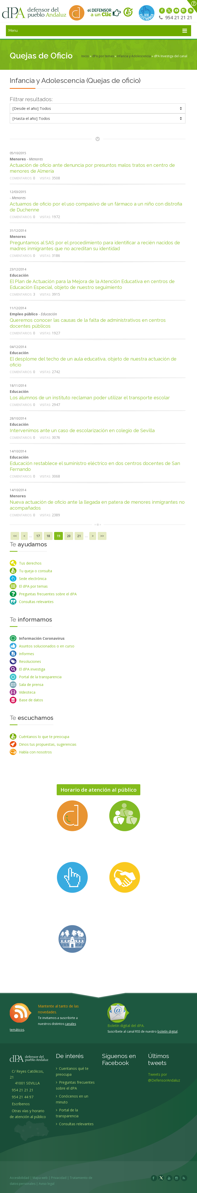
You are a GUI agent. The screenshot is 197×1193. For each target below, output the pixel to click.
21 (79, 536)
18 (48, 536)
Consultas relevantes (36, 601)
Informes (26, 653)
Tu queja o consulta (35, 570)
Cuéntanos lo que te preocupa (44, 736)
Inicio (85, 56)
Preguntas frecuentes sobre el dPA (48, 593)
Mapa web (43, 1178)
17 (38, 536)
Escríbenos (20, 1106)
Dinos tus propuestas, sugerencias (47, 744)
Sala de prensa (31, 684)
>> (102, 536)
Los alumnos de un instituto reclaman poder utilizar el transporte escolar (90, 397)
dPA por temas (103, 56)
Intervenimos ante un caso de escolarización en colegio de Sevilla (82, 430)
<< (15, 536)
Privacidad (61, 1178)
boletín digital (167, 1031)
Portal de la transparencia (40, 676)
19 (58, 536)
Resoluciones (30, 661)
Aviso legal (49, 1183)
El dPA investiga (32, 669)
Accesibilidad (22, 1178)
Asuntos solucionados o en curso (46, 646)
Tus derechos (30, 563)
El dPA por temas (33, 586)
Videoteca (27, 692)
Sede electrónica (32, 578)
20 (69, 536)
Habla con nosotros (35, 752)
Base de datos (31, 699)
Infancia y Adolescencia (134, 56)
